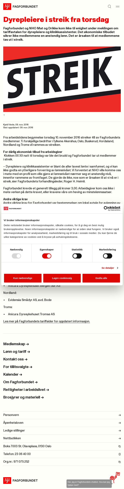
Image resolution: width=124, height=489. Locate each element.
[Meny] (117, 6)
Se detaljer (108, 267)
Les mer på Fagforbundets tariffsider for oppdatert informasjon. (46, 321)
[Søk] (109, 6)
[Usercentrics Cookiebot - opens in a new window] (106, 208)
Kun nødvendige (22, 278)
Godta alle (101, 278)
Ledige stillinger (62, 431)
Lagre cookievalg (62, 278)
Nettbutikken (62, 438)
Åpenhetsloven (62, 423)
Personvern (62, 415)
